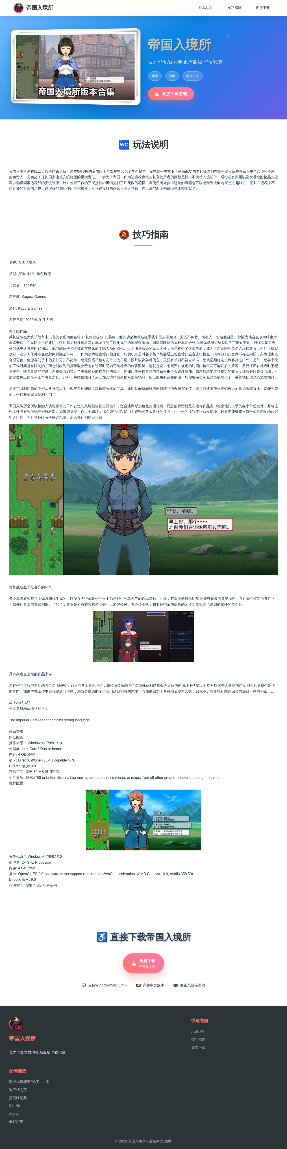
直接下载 (263, 8)
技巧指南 (234, 8)
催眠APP (16, 1122)
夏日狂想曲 (18, 1098)
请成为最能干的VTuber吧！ (31, 1082)
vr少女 (14, 1114)
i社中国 (15, 1106)
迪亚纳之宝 (18, 1090)
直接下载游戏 (171, 94)
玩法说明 (206, 8)
